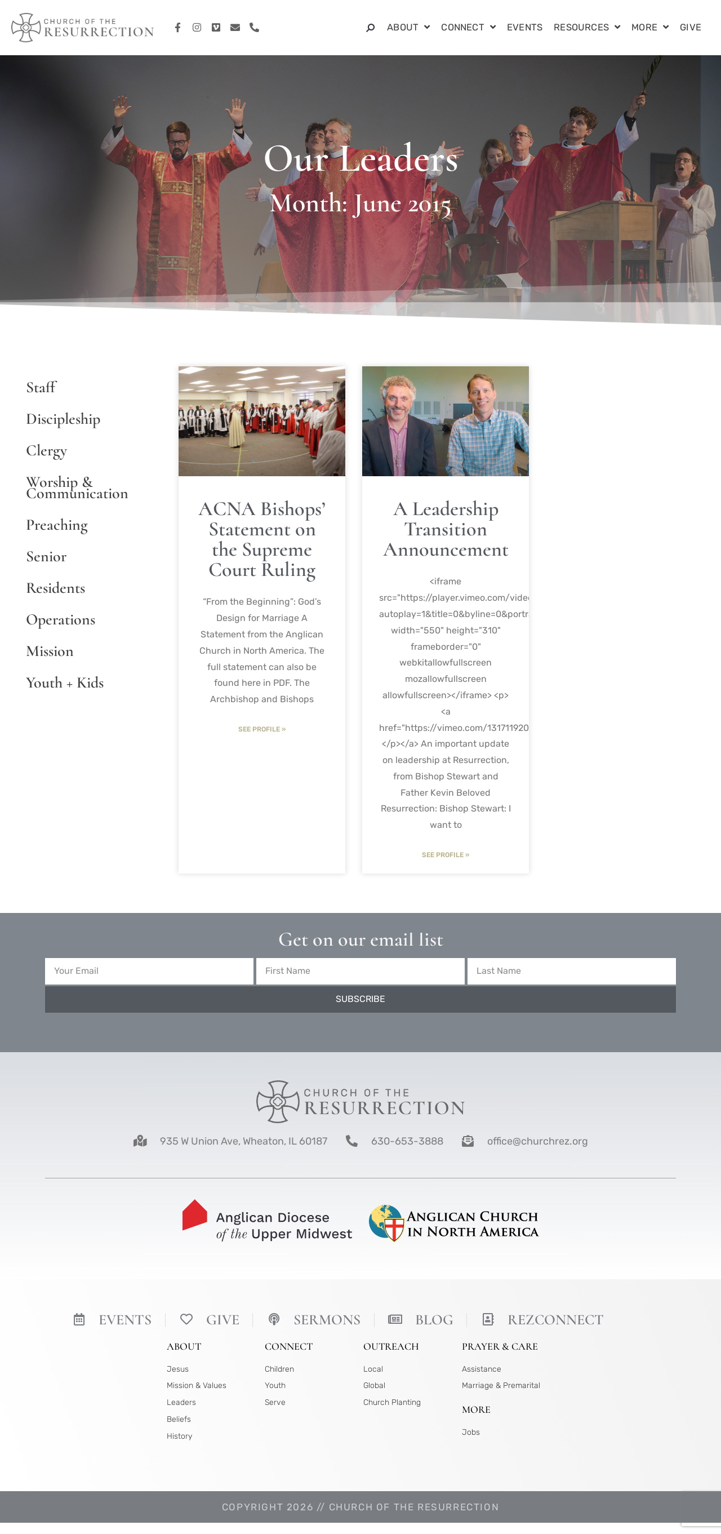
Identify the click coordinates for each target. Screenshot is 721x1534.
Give (690, 27)
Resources (587, 27)
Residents (55, 587)
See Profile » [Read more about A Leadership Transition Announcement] (445, 855)
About (408, 27)
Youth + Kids (65, 682)
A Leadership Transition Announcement (446, 528)
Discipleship (63, 418)
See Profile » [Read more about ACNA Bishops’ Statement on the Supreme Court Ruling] (262, 729)
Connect (468, 27)
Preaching (56, 524)
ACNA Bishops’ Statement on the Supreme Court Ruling (262, 539)
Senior (46, 556)
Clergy (46, 450)
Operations (60, 619)
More (650, 27)
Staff (40, 387)
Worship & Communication (77, 487)
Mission (50, 650)
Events (524, 27)
